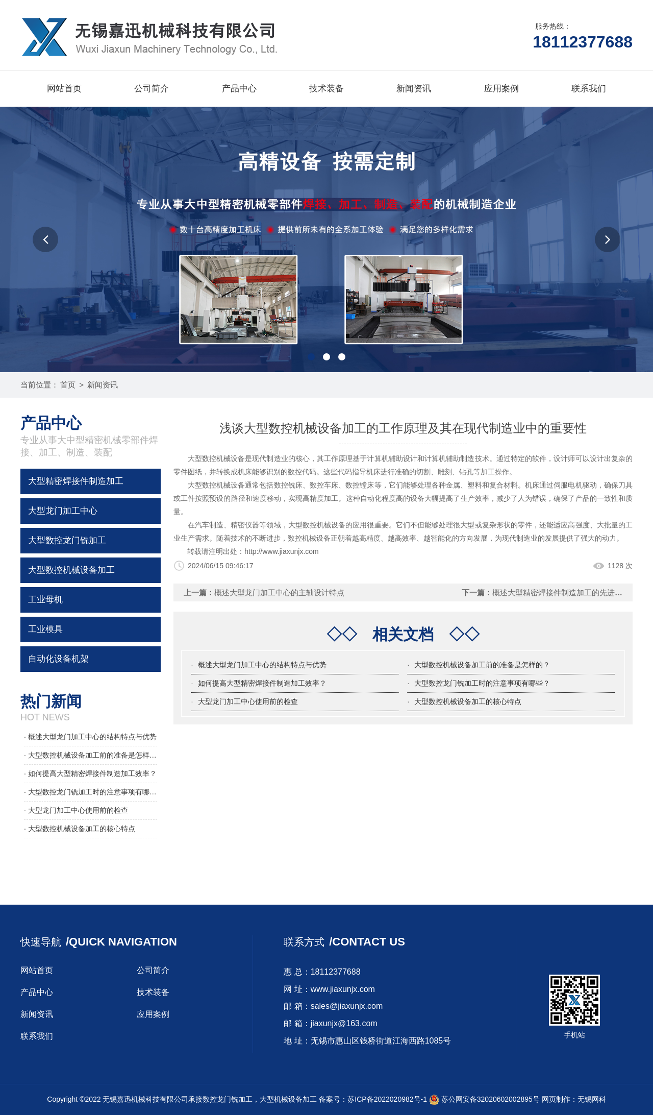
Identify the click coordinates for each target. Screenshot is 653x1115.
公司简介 (151, 88)
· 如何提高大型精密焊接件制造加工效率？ (90, 773)
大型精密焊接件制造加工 (75, 481)
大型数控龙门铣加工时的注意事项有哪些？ (482, 683)
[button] (45, 239)
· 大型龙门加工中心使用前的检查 (76, 810)
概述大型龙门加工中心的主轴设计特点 (279, 592)
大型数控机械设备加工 (71, 570)
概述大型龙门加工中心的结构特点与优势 (262, 665)
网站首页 (64, 88)
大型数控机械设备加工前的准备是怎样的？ (482, 665)
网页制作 (556, 1099)
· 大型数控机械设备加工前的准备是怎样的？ (90, 755)
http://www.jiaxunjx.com (281, 551)
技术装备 (326, 88)
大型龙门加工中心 (62, 511)
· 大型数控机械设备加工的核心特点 (79, 829)
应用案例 (501, 88)
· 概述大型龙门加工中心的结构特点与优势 (90, 737)
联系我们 (588, 88)
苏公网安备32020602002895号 (484, 1099)
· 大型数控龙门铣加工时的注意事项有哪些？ (90, 792)
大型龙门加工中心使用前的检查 (248, 701)
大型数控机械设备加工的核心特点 (467, 701)
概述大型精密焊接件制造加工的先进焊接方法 (568, 592)
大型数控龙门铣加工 (67, 540)
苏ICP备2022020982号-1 (387, 1099)
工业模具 (45, 629)
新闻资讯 (413, 88)
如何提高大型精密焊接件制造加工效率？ (262, 683)
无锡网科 (591, 1099)
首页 (68, 384)
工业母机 (45, 599)
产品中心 (239, 88)
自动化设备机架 (58, 659)
